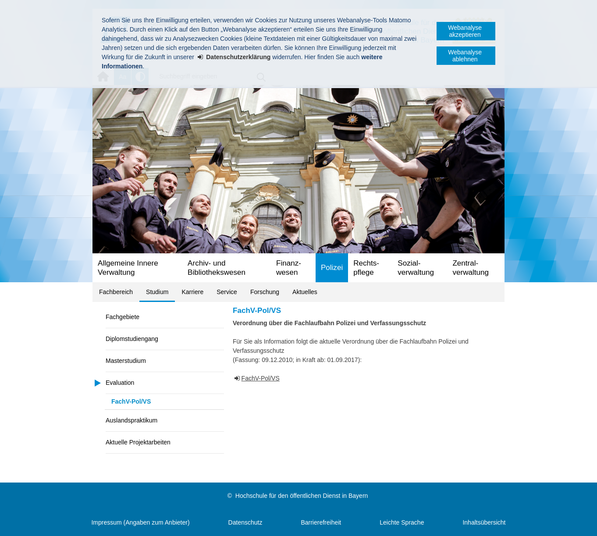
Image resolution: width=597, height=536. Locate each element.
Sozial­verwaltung (416, 268)
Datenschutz (245, 522)
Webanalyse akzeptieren (465, 31)
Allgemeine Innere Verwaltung (128, 268)
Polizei (332, 267)
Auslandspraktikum (131, 420)
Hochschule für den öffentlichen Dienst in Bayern (301, 495)
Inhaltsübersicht (483, 522)
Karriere (192, 291)
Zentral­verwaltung (470, 268)
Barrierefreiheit (321, 522)
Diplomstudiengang (132, 338)
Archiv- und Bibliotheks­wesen (216, 268)
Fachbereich (116, 291)
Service (227, 291)
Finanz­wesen (288, 268)
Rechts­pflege (366, 268)
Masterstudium (126, 360)
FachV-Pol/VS (131, 401)
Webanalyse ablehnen (465, 56)
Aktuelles (304, 291)
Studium (157, 291)
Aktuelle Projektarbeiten (138, 442)
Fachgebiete (122, 316)
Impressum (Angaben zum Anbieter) (140, 522)
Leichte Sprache (402, 522)
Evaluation (120, 382)
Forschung (264, 291)
